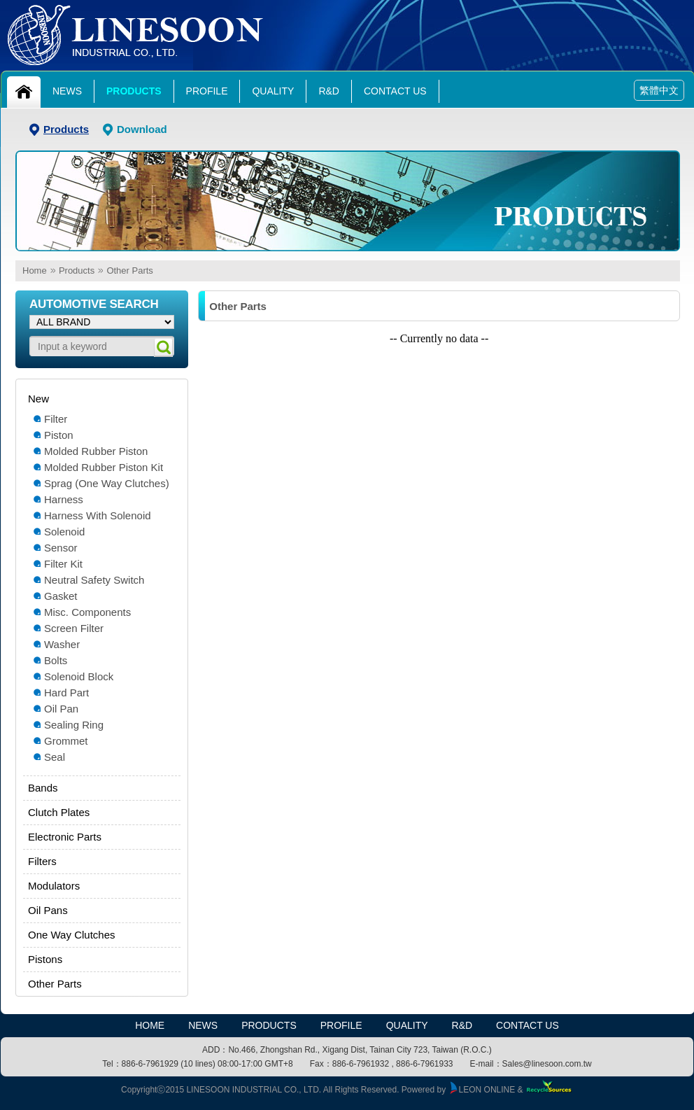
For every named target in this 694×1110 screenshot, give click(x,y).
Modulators (54, 886)
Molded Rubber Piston (96, 451)
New (38, 399)
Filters (42, 861)
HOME (149, 1025)
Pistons (45, 959)
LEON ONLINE (482, 1090)
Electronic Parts (64, 837)
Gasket (61, 596)
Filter (55, 419)
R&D (328, 91)
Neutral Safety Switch (94, 580)
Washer (62, 644)
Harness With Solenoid (97, 515)
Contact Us (395, 91)
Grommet (66, 741)
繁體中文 (659, 90)
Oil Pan (61, 709)
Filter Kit (63, 564)
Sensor (61, 548)
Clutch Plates (59, 812)
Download (142, 129)
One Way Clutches (71, 935)
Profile (207, 91)
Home (34, 270)
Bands (43, 788)
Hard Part (66, 692)
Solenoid (64, 532)
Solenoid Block (78, 676)
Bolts (55, 660)
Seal (54, 757)
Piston (58, 435)
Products (134, 91)
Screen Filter (74, 628)
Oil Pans (48, 910)
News (67, 91)
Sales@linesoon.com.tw (547, 1064)
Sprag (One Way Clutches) (106, 483)
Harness (63, 499)
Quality (273, 91)
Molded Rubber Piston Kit (103, 467)
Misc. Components (87, 612)
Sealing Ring (74, 725)
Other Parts (129, 270)
